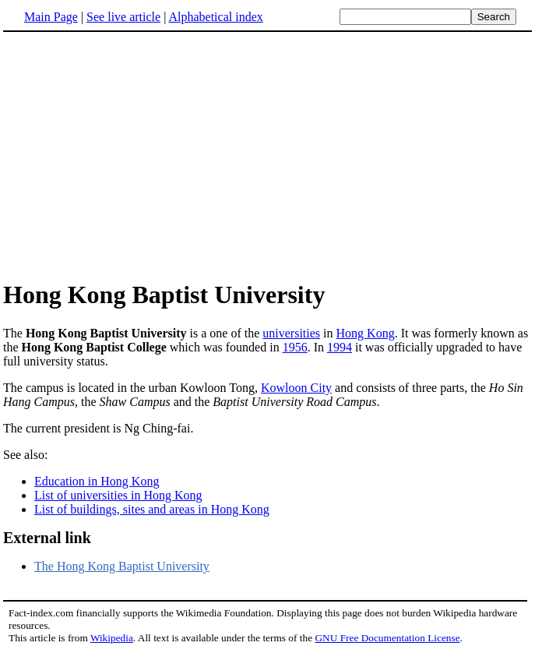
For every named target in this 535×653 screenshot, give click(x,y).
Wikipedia (111, 638)
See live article (123, 16)
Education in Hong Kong (96, 481)
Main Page (51, 16)
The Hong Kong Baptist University (121, 566)
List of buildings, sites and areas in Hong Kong (151, 509)
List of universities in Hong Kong (118, 495)
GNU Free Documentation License (387, 638)
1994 (339, 347)
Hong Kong (365, 333)
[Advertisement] (268, 155)
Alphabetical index (215, 16)
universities (291, 333)
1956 (295, 347)
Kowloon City (296, 387)
